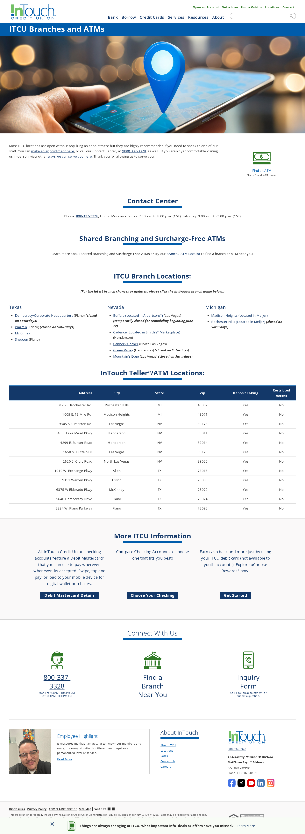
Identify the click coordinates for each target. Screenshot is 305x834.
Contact (288, 7)
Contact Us (167, 754)
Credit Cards (152, 17)
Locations (272, 7)
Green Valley (123, 350)
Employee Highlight (77, 729)
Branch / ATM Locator (183, 253)
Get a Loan (230, 7)
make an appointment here (52, 151)
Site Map (85, 801)
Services (176, 17)
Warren (21, 327)
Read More (71, 752)
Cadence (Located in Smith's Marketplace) (146, 332)
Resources (198, 17)
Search (291, 16)
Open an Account (206, 7)
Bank (113, 17)
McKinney (22, 333)
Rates (164, 748)
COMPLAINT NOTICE (63, 801)
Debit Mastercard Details (69, 595)
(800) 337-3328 (134, 151)
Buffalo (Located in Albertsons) (138, 315)
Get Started (235, 595)
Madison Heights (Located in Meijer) (239, 315)
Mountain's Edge (126, 356)
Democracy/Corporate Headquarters (44, 315)
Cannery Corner (125, 344)
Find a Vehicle (251, 7)
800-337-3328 (87, 216)
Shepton (21, 339)
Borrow (129, 17)
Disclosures (17, 801)
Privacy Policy (37, 801)
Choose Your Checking (152, 595)
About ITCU (168, 738)
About (218, 17)
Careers (165, 759)
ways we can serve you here (70, 156)
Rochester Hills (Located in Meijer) (238, 321)
